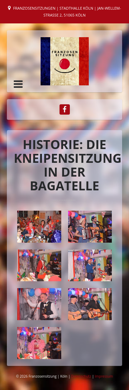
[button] (18, 84)
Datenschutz (81, 376)
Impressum (104, 376)
